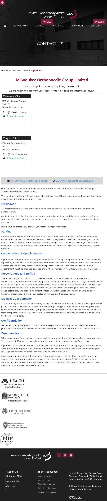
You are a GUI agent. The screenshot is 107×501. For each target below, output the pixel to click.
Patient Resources (47, 471)
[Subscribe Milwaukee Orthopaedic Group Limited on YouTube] (71, 454)
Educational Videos (46, 484)
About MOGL (77, 26)
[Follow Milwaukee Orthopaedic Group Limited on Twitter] (65, 454)
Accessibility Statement (93, 479)
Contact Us (96, 26)
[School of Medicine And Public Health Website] (16, 425)
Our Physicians (21, 26)
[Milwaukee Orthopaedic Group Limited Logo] (53, 14)
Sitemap (73, 476)
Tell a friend (96, 476)
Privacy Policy (95, 473)
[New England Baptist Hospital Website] (18, 411)
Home (5, 26)
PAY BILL (47, 22)
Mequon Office (11, 138)
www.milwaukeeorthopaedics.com (75, 180)
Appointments (14, 70)
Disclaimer (82, 473)
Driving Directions (15, 116)
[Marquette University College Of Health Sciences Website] (15, 397)
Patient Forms (44, 480)
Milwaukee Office (12, 96)
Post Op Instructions (47, 488)
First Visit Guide (45, 476)
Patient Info (57, 26)
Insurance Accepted (47, 492)
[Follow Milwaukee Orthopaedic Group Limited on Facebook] (59, 454)
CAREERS (99, 22)
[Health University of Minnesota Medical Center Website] (13, 383)
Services (40, 26)
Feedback (83, 476)
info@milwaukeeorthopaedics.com (29, 180)
